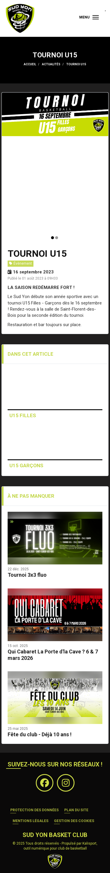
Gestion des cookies (74, 821)
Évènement (20, 263)
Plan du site (76, 810)
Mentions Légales (30, 821)
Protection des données (34, 810)
